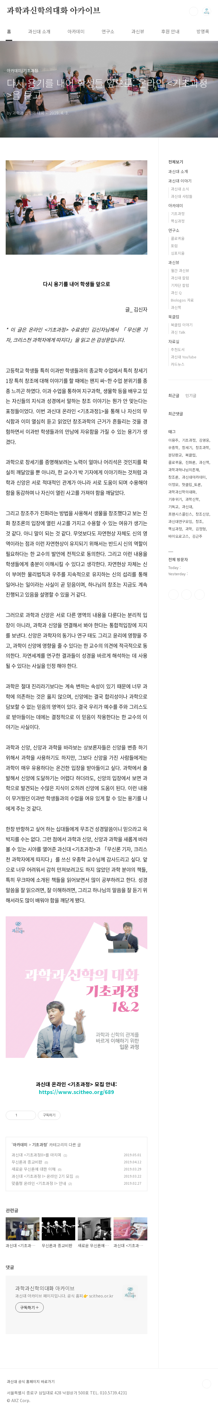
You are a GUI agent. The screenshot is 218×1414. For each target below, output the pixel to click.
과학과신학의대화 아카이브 (53, 11)
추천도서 (178, 349)
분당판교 (175, 455)
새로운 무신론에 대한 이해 (34, 1169)
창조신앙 (202, 514)
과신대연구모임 (180, 521)
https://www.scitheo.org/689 (76, 1091)
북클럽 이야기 (181, 324)
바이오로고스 (178, 536)
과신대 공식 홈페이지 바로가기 (30, 1381)
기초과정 (39, 1144)
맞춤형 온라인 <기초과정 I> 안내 (39, 1183)
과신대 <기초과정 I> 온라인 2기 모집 (42, 1176)
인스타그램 (186, 594)
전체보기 (175, 162)
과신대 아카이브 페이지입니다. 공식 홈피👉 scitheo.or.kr (64, 1296)
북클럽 (173, 316)
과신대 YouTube (183, 357)
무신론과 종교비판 (27, 1162)
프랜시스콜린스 (180, 514)
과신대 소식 (180, 189)
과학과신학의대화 (182, 492)
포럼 (174, 245)
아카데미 (76, 31)
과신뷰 (137, 31)
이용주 (173, 440)
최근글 (173, 395)
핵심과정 (178, 221)
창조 (199, 521)
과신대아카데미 (194, 477)
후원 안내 (170, 31)
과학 (188, 528)
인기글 (190, 395)
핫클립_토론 (191, 484)
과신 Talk (178, 332)
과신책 (176, 307)
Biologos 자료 (182, 300)
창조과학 (202, 447)
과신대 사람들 (181, 196)
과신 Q (176, 292)
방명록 (202, 31)
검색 (193, 11)
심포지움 (178, 253)
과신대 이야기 (180, 181)
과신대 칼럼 (180, 278)
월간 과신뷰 (180, 270)
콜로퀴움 (178, 238)
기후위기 (175, 499)
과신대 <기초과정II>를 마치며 (36, 1155)
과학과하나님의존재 (183, 469)
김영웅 (204, 440)
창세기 (187, 447)
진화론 (190, 462)
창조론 (173, 477)
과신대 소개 (39, 31)
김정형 (201, 528)
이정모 (173, 484)
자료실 (173, 341)
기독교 (173, 506)
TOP (206, 1383)
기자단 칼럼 (180, 285)
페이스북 (173, 594)
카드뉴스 (178, 364)
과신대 (187, 506)
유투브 (199, 594)
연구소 (108, 31)
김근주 (197, 536)
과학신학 (192, 499)
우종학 (173, 447)
